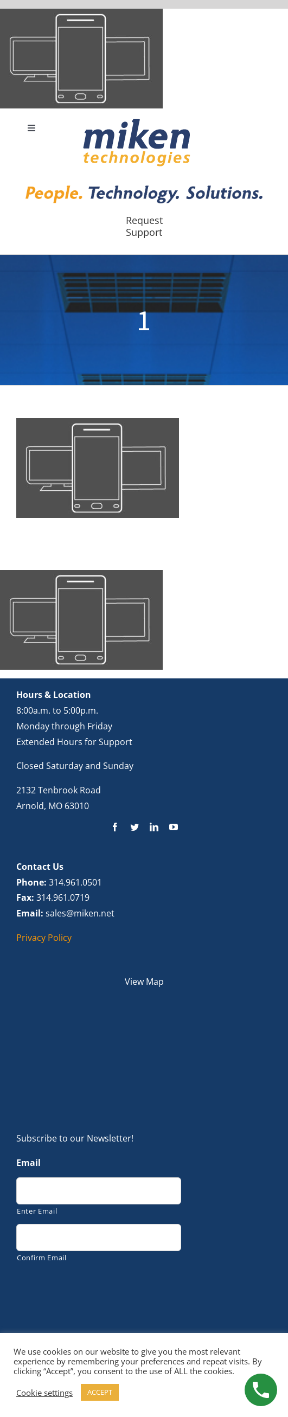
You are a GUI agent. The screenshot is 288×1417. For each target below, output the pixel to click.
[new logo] (136, 121)
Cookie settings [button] (44, 1392)
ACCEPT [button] (99, 1392)
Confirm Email (42, 1257)
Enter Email (37, 1211)
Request (144, 220)
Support (144, 232)
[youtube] (173, 827)
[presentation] (98, 1294)
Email (28, 1163)
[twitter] (134, 827)
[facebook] (115, 827)
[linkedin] (154, 827)
